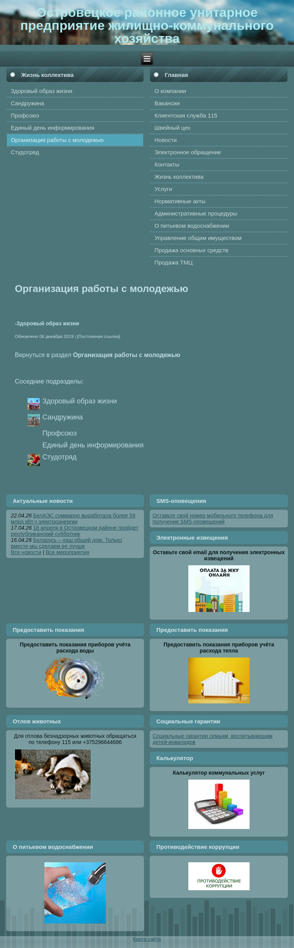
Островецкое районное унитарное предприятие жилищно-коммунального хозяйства (147, 25)
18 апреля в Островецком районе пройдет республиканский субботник (74, 531)
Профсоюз (59, 433)
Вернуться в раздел (97, 354)
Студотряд (59, 457)
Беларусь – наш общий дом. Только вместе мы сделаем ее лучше (66, 543)
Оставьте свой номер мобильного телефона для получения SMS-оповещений (212, 518)
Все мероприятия (67, 552)
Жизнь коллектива (47, 75)
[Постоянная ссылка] (98, 336)
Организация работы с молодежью (101, 288)
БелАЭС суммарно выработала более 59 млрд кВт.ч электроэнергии (73, 518)
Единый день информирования (93, 445)
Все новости (26, 552)
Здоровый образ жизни (79, 401)
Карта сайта (147, 939)
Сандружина (62, 417)
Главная (176, 75)
